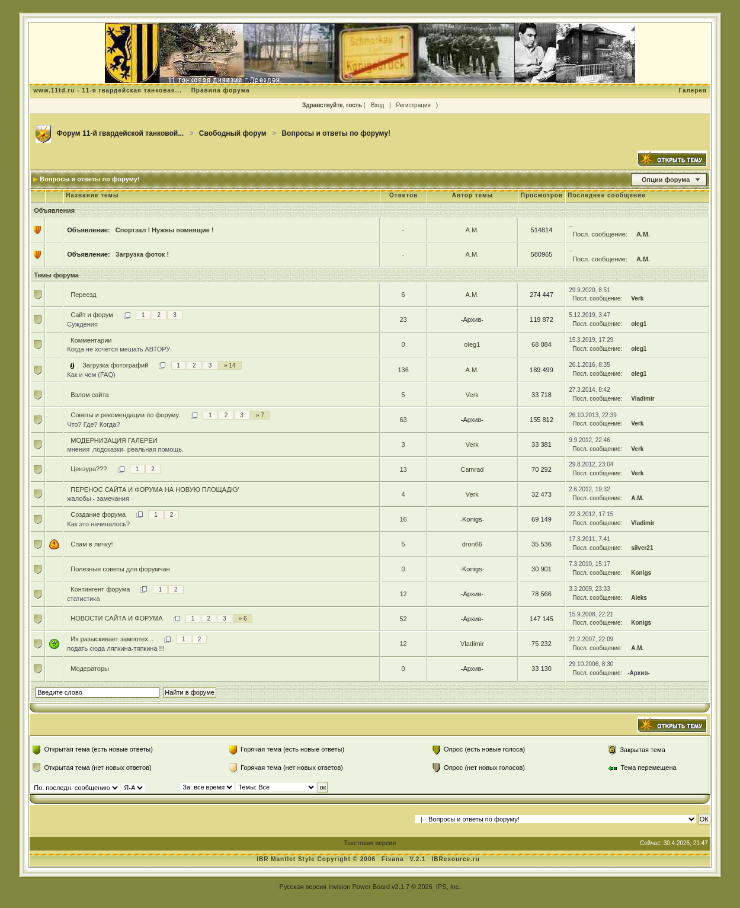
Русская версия (303, 886)
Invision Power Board (359, 886)
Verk (637, 298)
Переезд (83, 294)
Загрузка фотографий (115, 365)
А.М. (472, 230)
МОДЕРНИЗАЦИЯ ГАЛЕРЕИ (114, 440)
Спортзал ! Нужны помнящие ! (165, 230)
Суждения (82, 324)
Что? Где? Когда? (93, 424)
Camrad (471, 469)
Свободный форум (233, 133)
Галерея (692, 90)
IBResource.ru (455, 859)
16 (402, 519)
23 (402, 319)
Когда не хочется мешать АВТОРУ (118, 349)
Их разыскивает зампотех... (112, 638)
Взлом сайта (89, 394)
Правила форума (220, 90)
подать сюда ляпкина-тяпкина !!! (116, 648)
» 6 (243, 618)
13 (402, 469)
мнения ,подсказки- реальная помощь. (125, 449)
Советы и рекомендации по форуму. (125, 414)
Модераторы (90, 668)
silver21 (642, 548)
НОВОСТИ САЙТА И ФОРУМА (116, 618)
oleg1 (638, 324)
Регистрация (413, 105)
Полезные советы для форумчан (120, 569)
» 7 (260, 415)
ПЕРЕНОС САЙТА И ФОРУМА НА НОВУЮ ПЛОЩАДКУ (155, 489)
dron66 (472, 544)
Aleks (639, 597)
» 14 (229, 365)
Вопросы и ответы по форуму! (335, 133)
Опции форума (666, 179)
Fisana (394, 859)
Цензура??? (89, 468)
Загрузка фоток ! (142, 254)
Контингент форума (100, 589)
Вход (378, 105)
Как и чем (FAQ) (91, 374)
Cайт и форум (92, 314)
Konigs (641, 573)
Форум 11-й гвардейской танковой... (120, 133)
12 (402, 593)
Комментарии (91, 340)
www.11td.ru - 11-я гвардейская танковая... (107, 90)
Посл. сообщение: (599, 234)
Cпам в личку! (92, 544)
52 (402, 618)
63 (402, 419)
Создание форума (98, 514)
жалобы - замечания (98, 498)
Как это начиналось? (98, 523)
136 (403, 369)
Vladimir (642, 398)
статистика (83, 598)
